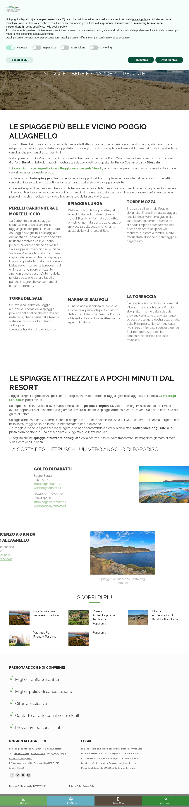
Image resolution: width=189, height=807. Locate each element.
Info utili (150, 7)
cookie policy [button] (59, 763)
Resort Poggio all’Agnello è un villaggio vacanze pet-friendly (57, 168)
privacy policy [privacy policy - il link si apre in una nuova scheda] (140, 756)
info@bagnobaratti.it (172, 484)
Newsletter (133, 7)
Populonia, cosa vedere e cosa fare (46, 613)
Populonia (99, 632)
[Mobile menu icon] (181, 7)
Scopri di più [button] (20, 796)
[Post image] (19, 617)
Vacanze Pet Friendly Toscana (44, 634)
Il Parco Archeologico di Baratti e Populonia (165, 615)
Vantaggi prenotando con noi (103, 7)
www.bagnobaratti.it (172, 488)
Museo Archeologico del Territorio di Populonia (104, 617)
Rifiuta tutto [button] (141, 796)
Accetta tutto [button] (169, 796)
